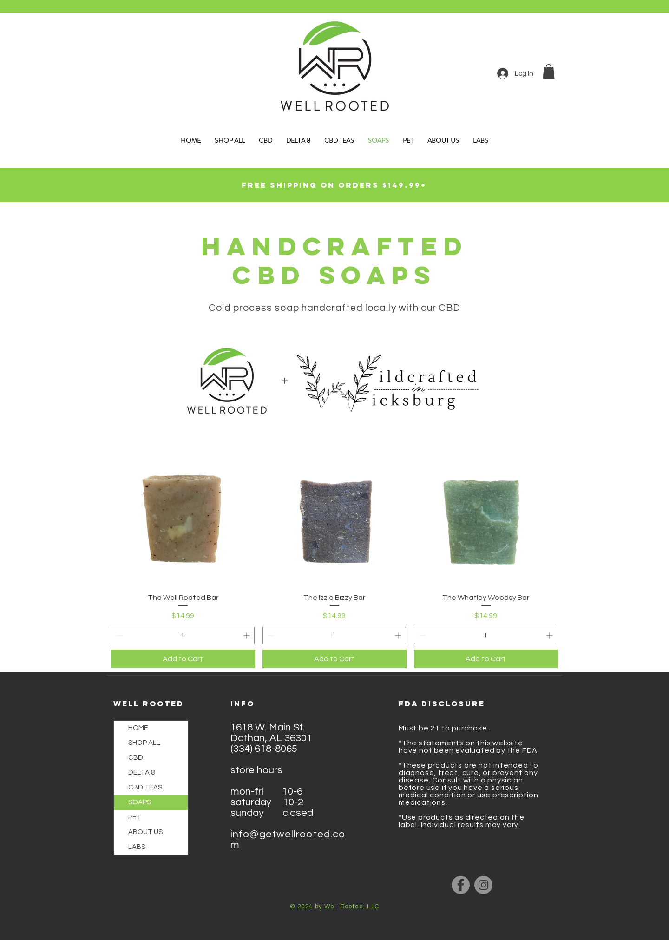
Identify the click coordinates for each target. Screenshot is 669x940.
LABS (136, 846)
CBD (135, 757)
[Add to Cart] (183, 659)
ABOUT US (145, 831)
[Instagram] (483, 885)
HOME (138, 727)
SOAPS (139, 802)
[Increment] (247, 635)
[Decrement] (118, 635)
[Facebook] (461, 885)
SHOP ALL (144, 742)
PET (134, 817)
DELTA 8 (141, 772)
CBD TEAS (145, 787)
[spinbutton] (183, 635)
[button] (549, 71)
